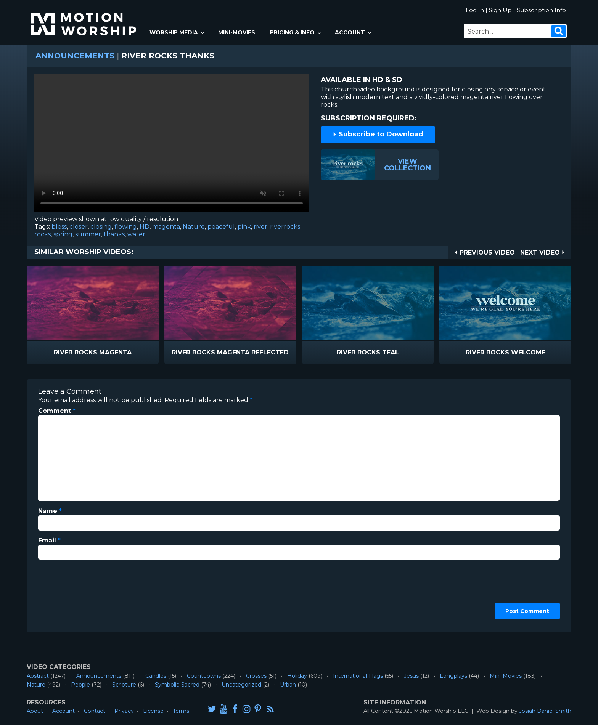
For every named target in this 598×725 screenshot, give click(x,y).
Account (353, 32)
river (260, 226)
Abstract (38, 675)
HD (145, 226)
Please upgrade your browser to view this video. (171, 144)
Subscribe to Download (378, 134)
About (35, 710)
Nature (194, 226)
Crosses (256, 675)
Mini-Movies (236, 32)
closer (78, 226)
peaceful (221, 226)
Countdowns (204, 675)
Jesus (411, 675)
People (80, 684)
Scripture (124, 684)
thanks (114, 234)
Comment (57, 410)
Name (50, 511)
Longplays (453, 675)
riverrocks (285, 226)
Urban (288, 684)
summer (88, 234)
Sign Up (500, 10)
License (153, 710)
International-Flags (358, 675)
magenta (166, 226)
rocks (42, 234)
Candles (155, 675)
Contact (94, 710)
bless (59, 226)
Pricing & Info (296, 32)
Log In (475, 10)
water (136, 234)
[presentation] (69, 593)
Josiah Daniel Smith (545, 710)
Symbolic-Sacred (177, 684)
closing (101, 226)
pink (244, 226)
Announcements (74, 55)
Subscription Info (541, 10)
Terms (181, 710)
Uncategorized (241, 684)
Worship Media (177, 32)
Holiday (297, 675)
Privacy (124, 710)
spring (62, 234)
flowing (125, 226)
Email (49, 540)
